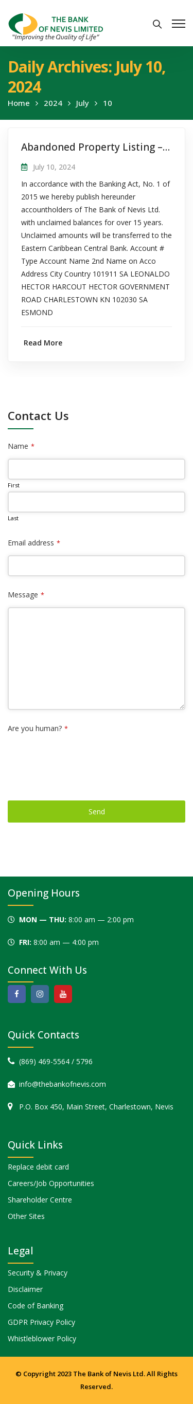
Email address (34, 543)
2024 (53, 103)
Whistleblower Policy (42, 1338)
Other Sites (26, 1216)
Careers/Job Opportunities (51, 1183)
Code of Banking (35, 1305)
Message (26, 594)
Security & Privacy (37, 1273)
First (14, 485)
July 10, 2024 (54, 167)
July (82, 103)
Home (19, 103)
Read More (43, 343)
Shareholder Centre (40, 1200)
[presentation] (86, 761)
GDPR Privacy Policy (41, 1322)
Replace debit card (38, 1167)
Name (21, 446)
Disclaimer (25, 1289)
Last (13, 518)
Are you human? (38, 728)
